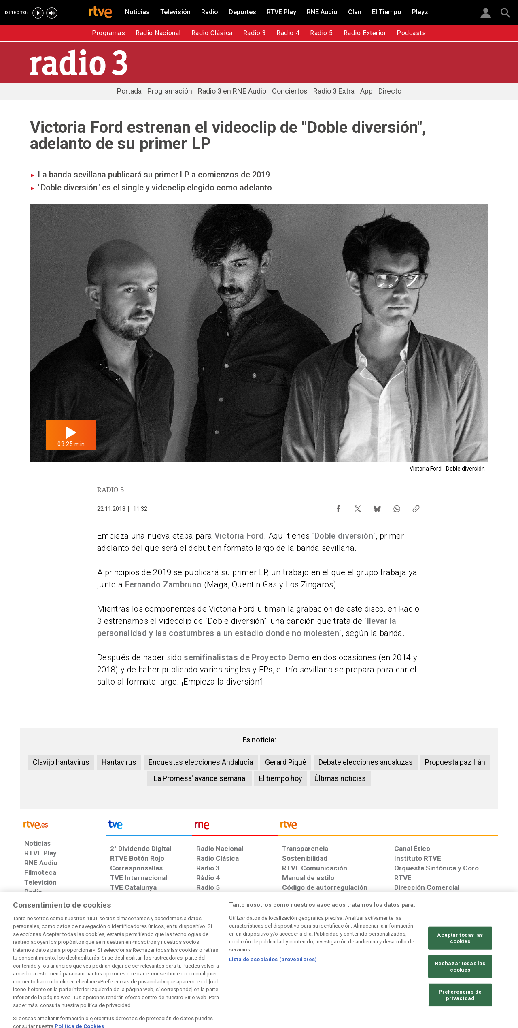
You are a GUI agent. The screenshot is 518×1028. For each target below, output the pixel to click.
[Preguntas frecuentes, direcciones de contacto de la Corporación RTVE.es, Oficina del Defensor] (398, 966)
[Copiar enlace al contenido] (416, 506)
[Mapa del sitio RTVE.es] (355, 966)
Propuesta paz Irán (455, 762)
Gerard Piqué (285, 762)
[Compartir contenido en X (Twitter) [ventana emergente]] (357, 506)
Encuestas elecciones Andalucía (201, 762)
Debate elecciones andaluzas (365, 762)
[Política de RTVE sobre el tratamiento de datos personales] (98, 966)
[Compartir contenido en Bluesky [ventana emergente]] (377, 506)
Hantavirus (119, 762)
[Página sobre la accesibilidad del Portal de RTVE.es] (307, 966)
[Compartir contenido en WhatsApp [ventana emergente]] (396, 506)
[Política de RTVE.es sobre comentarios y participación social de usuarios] (462, 966)
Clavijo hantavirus (61, 762)
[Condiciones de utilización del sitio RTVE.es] (37, 966)
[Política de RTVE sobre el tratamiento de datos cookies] (171, 966)
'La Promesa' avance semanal (199, 778)
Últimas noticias (340, 778)
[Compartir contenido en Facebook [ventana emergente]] (338, 506)
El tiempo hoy (280, 778)
